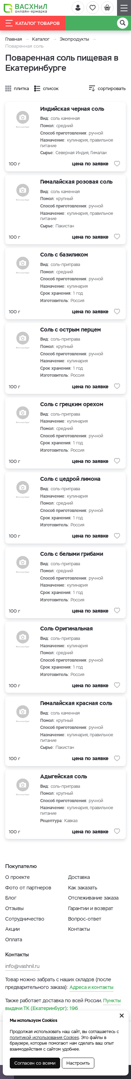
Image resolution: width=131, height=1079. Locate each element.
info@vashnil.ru (22, 966)
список (51, 88)
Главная (13, 39)
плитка (21, 88)
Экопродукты (74, 39)
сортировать (112, 88)
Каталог (41, 39)
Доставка (79, 877)
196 (63, 1004)
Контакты (79, 929)
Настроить (78, 1063)
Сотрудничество (24, 919)
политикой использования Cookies (44, 1037)
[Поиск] (122, 23)
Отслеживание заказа (93, 898)
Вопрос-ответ (84, 919)
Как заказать (82, 888)
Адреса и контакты (92, 987)
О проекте (17, 877)
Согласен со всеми (35, 1063)
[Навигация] (124, 8)
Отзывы (14, 908)
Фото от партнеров (28, 888)
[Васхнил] (25, 8)
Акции (12, 929)
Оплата (13, 939)
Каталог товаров (33, 23)
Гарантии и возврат (90, 908)
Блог (10, 898)
